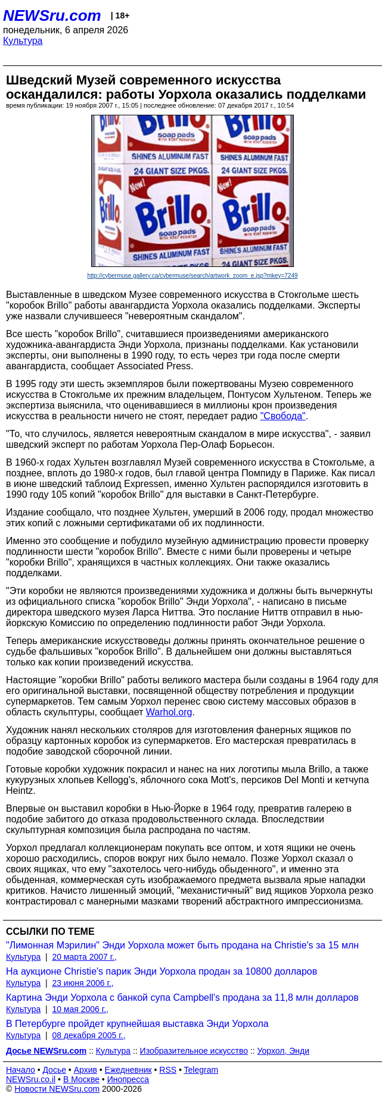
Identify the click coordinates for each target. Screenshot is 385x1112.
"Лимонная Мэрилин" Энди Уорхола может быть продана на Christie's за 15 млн (182, 945)
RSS (167, 1070)
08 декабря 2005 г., (88, 1035)
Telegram (201, 1070)
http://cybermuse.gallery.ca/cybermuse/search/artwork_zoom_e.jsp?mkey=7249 (192, 275)
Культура (23, 41)
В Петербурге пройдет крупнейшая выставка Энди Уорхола (137, 1024)
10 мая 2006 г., (80, 1009)
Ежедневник (128, 1070)
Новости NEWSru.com (57, 1089)
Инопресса (128, 1079)
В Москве (81, 1079)
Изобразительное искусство (194, 1051)
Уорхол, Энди (283, 1051)
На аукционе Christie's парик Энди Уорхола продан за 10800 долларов (161, 971)
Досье (54, 1070)
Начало (20, 1070)
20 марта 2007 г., (84, 957)
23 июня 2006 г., (82, 983)
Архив (85, 1070)
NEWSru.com (52, 15)
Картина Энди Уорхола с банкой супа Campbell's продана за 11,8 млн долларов (182, 997)
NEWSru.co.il (30, 1079)
